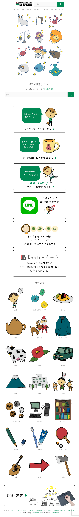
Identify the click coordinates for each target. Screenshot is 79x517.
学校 (44, 89)
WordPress (55, 513)
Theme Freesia (37, 513)
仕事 (52, 89)
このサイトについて (19, 9)
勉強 (47, 89)
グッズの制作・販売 (47, 9)
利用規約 (29, 9)
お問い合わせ (59, 9)
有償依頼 (36, 9)
